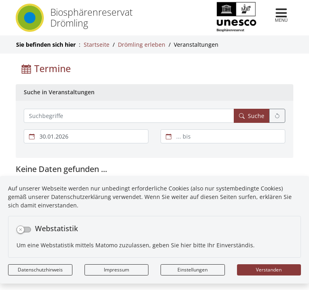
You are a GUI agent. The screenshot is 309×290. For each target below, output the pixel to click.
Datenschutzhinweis (40, 269)
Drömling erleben (141, 44)
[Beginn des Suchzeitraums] (86, 136)
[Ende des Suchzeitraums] (223, 136)
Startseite (96, 44)
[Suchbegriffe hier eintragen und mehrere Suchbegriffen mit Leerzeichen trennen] (129, 116)
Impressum (116, 269)
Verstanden (269, 269)
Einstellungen (192, 269)
